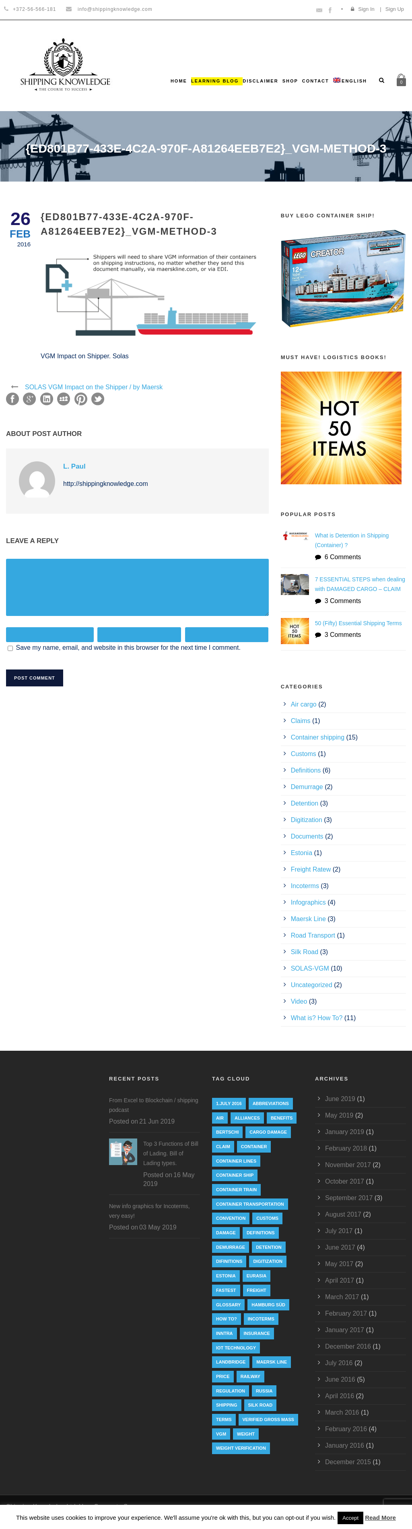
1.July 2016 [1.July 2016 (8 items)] (229, 1103)
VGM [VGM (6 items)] (221, 1434)
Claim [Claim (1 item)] (223, 1146)
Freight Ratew (311, 869)
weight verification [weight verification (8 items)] (241, 1448)
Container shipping (317, 737)
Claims (301, 720)
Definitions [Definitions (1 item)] (261, 1232)
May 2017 (339, 1263)
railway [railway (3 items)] (250, 1376)
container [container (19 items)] (254, 1146)
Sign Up (394, 9)
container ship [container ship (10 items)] (234, 1175)
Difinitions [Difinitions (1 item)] (229, 1261)
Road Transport (313, 935)
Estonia (301, 852)
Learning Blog (215, 81)
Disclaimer (260, 81)
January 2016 (344, 1445)
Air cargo (304, 704)
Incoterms (305, 885)
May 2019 (339, 1115)
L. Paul (74, 466)
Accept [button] (350, 1518)
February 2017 (346, 1313)
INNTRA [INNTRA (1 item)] (224, 1333)
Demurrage (307, 786)
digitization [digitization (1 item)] (267, 1261)
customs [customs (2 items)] (267, 1218)
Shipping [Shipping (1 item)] (226, 1405)
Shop (290, 81)
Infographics (308, 902)
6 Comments (343, 557)
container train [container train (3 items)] (236, 1189)
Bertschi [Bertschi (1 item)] (227, 1132)
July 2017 (339, 1230)
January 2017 (344, 1330)
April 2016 (339, 1396)
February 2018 (346, 1148)
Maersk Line (308, 918)
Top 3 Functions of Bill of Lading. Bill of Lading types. (170, 1153)
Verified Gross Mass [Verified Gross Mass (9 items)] (268, 1419)
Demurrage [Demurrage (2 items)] (230, 1247)
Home (179, 81)
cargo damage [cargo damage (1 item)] (268, 1132)
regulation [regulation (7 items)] (230, 1390)
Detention (305, 803)
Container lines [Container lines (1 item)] (236, 1161)
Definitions (306, 770)
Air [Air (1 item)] (220, 1118)
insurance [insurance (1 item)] (257, 1333)
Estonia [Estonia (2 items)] (226, 1275)
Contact (315, 81)
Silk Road (304, 951)
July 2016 (339, 1363)
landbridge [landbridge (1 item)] (230, 1362)
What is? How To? (317, 1018)
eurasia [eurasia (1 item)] (257, 1275)
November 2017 (348, 1164)
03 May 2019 (158, 1227)
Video (299, 1001)
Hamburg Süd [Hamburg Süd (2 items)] (268, 1304)
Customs (303, 753)
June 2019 (340, 1098)
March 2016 (342, 1412)
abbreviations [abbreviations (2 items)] (271, 1103)
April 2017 (339, 1280)
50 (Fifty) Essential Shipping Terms (358, 623)
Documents (307, 836)
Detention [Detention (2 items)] (269, 1247)
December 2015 (348, 1462)
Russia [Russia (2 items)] (264, 1390)
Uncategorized (311, 984)
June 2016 (340, 1379)
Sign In (366, 9)
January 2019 (344, 1131)
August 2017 (343, 1214)
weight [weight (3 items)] (246, 1434)
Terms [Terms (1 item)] (224, 1419)
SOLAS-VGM (310, 968)
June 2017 (340, 1247)
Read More (380, 1517)
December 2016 (348, 1346)
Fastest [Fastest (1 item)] (226, 1290)
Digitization (306, 819)
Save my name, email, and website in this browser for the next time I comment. (128, 647)
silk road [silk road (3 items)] (260, 1405)
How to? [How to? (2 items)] (226, 1318)
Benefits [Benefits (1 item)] (282, 1118)
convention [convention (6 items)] (230, 1218)
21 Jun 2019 (157, 1121)
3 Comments (343, 600)
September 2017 (349, 1197)
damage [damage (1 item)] (226, 1232)
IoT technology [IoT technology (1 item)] (236, 1347)
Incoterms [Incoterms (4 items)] (261, 1318)
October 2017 (344, 1181)
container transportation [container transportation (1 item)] (250, 1204)
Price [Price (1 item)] (223, 1376)
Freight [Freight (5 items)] (256, 1290)
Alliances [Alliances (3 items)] (247, 1118)
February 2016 (346, 1429)
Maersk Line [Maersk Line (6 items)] (271, 1362)
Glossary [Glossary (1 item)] (228, 1304)
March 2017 (342, 1296)
